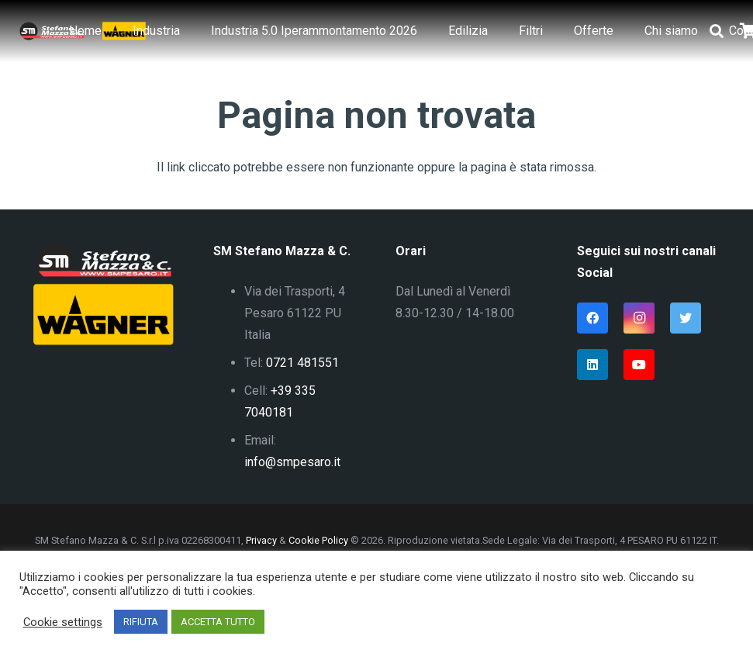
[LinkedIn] (592, 364)
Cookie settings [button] (62, 622)
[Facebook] (592, 318)
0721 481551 (302, 362)
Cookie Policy (318, 540)
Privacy (261, 540)
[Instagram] (639, 318)
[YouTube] (639, 364)
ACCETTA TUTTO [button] (218, 622)
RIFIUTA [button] (140, 622)
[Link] (52, 31)
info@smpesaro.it (292, 462)
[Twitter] (685, 318)
